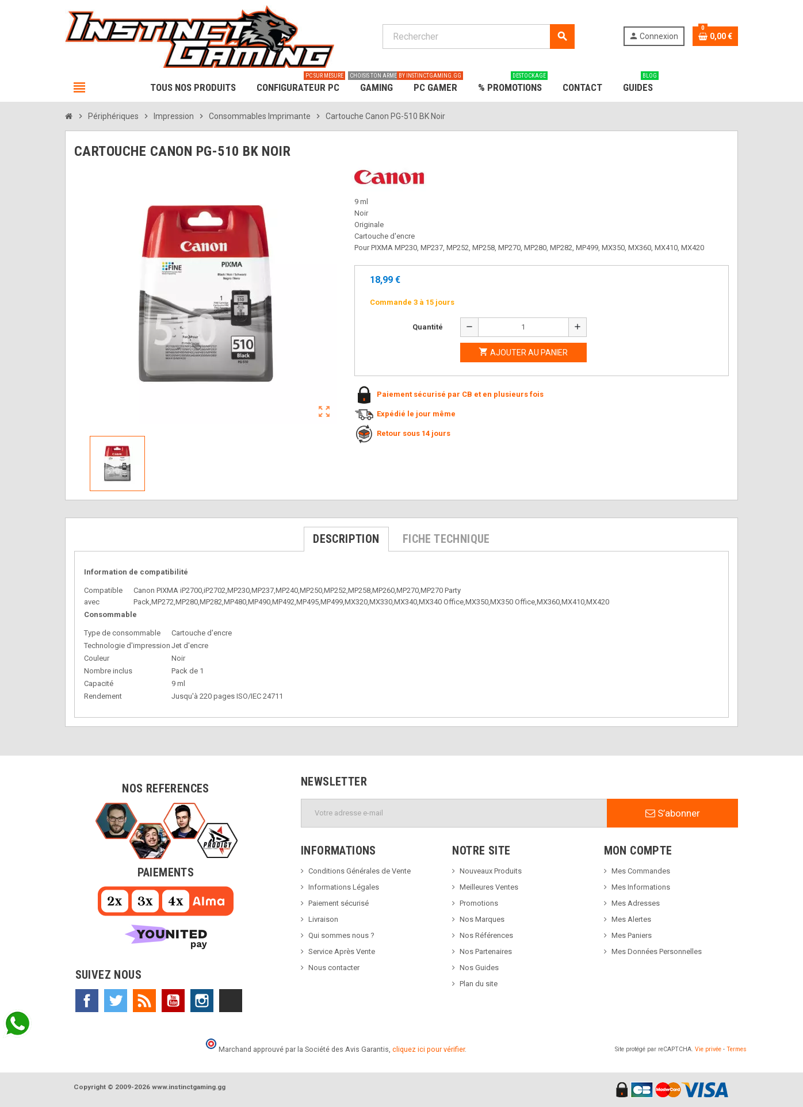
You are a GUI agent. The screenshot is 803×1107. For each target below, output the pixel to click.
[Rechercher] (478, 36)
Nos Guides (479, 967)
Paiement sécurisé (338, 903)
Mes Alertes (631, 919)
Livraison (323, 919)
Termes (736, 1049)
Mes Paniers (631, 935)
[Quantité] (523, 327)
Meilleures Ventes (489, 887)
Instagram (201, 1000)
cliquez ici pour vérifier (428, 1049)
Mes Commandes (640, 871)
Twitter (115, 1000)
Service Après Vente (341, 951)
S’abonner (672, 813)
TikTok (230, 1000)
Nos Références (486, 935)
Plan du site (479, 983)
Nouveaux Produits (491, 871)
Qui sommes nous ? (341, 935)
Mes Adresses (635, 903)
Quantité (427, 327)
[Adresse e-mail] (454, 813)
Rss (144, 1000)
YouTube (173, 1000)
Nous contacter (334, 967)
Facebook (86, 1000)
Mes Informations (640, 887)
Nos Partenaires (486, 951)
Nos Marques (482, 919)
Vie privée (708, 1049)
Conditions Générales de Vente (359, 871)
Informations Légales (343, 887)
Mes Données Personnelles (656, 951)
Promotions (479, 903)
